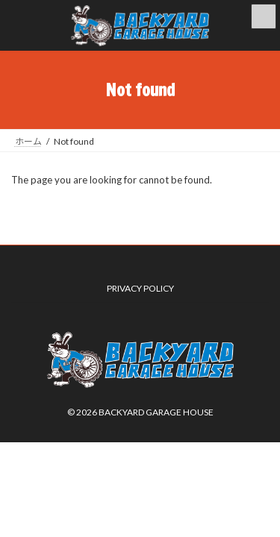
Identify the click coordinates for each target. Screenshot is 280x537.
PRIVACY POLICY (140, 288)
